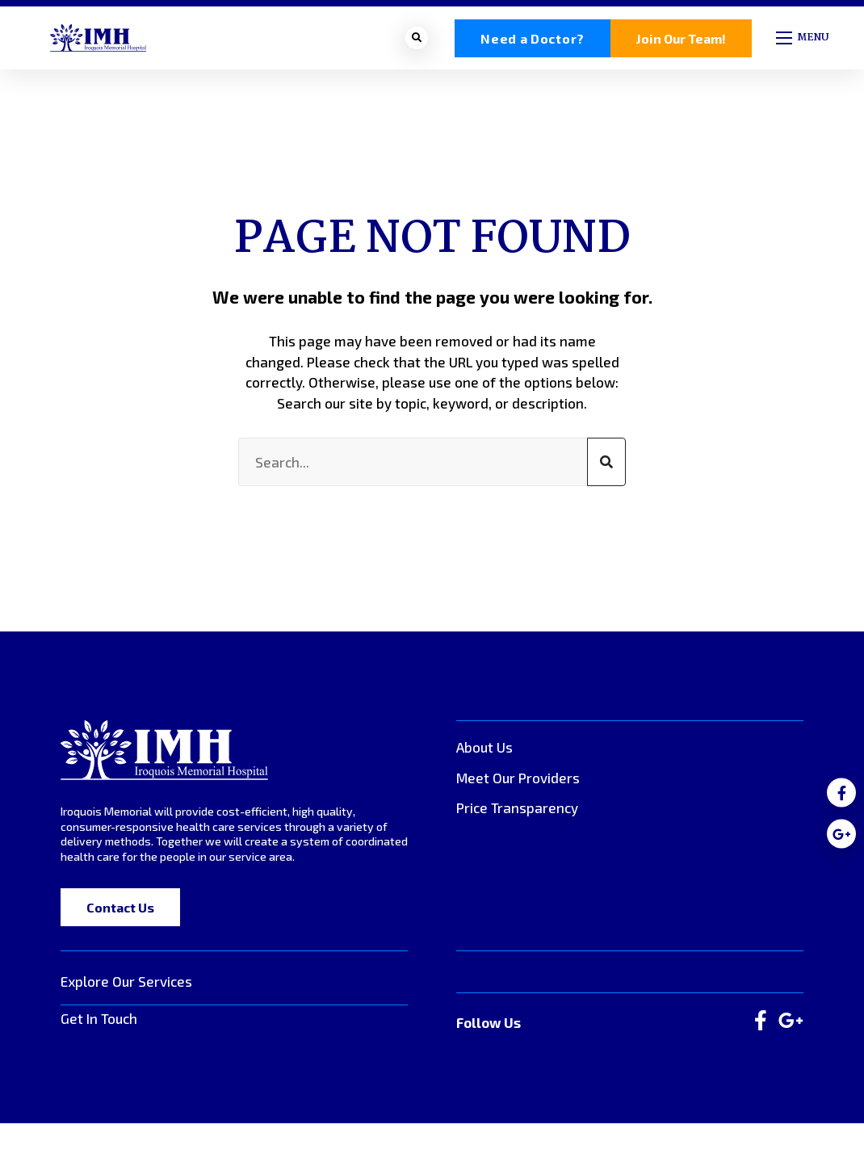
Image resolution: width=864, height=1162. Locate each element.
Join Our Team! (681, 41)
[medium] (841, 793)
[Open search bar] (416, 41)
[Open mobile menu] (804, 41)
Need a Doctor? (532, 41)
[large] (760, 1028)
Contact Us (120, 913)
